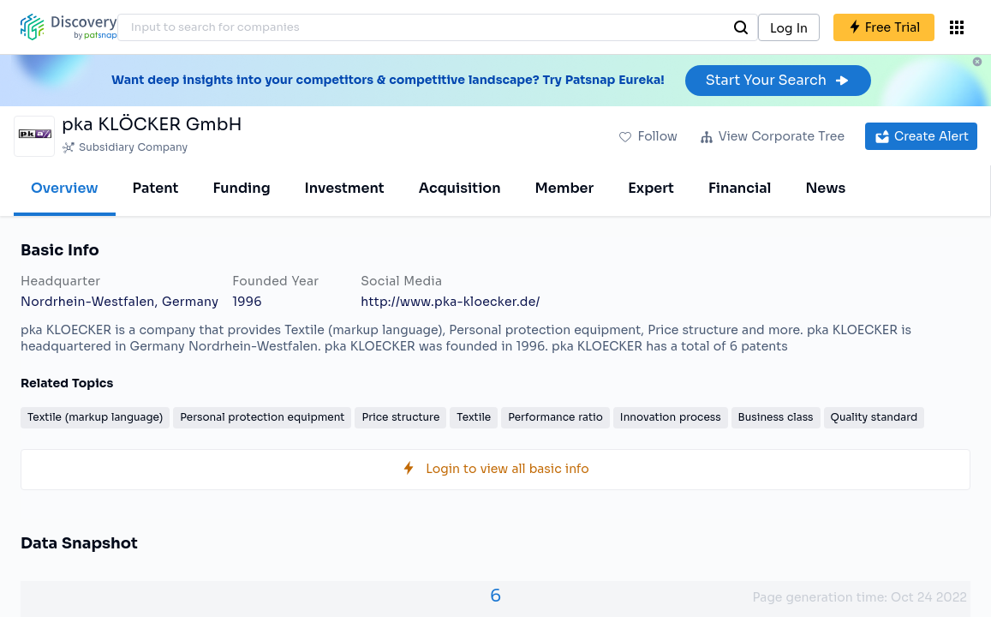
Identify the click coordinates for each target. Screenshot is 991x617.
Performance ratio (555, 416)
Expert (651, 188)
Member (564, 188)
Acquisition (460, 188)
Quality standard (874, 416)
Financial (739, 188)
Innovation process (670, 416)
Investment (345, 188)
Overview (65, 188)
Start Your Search (778, 80)
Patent (156, 188)
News (825, 188)
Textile (474, 416)
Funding (241, 188)
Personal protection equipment (262, 416)
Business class (776, 416)
